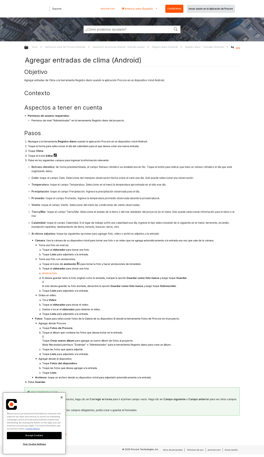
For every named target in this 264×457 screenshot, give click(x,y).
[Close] (61, 397)
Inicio (35, 47)
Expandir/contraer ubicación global (238, 46)
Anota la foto (49, 273)
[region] (34, 423)
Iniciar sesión (231, 450)
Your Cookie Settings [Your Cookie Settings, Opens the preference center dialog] (34, 444)
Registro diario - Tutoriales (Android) (204, 47)
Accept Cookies (34, 435)
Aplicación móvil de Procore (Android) (65, 47)
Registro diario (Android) (165, 47)
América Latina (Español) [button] (138, 8)
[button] (175, 29)
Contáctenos (174, 8)
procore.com (108, 8)
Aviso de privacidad (173, 450)
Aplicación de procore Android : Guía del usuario (119, 47)
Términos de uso (195, 450)
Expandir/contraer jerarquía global (28, 47)
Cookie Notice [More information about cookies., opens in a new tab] (32, 428)
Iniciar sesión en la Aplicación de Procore (211, 8)
